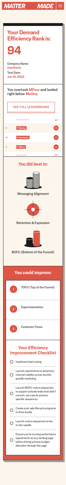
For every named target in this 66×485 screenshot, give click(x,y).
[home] (29, 6)
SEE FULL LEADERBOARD (31, 107)
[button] (60, 6)
